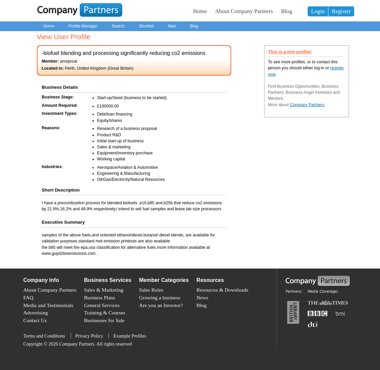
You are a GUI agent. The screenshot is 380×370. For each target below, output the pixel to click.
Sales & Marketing (104, 290)
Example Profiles (129, 336)
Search (118, 26)
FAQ (28, 297)
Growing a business (159, 297)
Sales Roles (151, 290)
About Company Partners (244, 11)
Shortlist (146, 26)
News (202, 297)
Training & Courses (104, 312)
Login (318, 11)
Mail (172, 26)
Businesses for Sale (104, 320)
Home (200, 11)
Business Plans (99, 297)
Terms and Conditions (44, 336)
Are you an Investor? (161, 305)
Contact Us (35, 320)
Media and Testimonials (48, 305)
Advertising (35, 312)
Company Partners (307, 104)
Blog (286, 11)
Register (341, 11)
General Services (102, 305)
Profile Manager (83, 26)
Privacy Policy (89, 336)
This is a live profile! (290, 51)
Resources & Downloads (222, 290)
